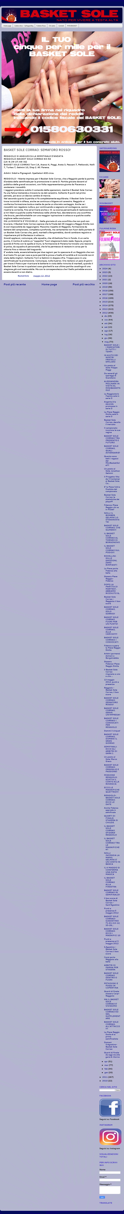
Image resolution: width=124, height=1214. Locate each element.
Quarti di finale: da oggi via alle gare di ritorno (112, 1054)
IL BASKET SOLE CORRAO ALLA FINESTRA (110, 882)
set (106, 327)
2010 (105, 1080)
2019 (105, 287)
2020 (105, 283)
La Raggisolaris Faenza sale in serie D (111, 395)
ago (106, 330)
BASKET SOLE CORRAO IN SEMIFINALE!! (112, 892)
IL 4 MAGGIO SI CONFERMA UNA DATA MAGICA (112, 871)
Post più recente (15, 284)
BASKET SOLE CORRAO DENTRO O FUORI (111, 976)
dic (106, 316)
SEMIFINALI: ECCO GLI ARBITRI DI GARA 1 (110, 750)
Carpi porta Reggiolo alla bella (111, 959)
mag (106, 341)
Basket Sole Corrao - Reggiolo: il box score (112, 600)
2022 (105, 276)
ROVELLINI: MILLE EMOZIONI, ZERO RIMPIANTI (110, 560)
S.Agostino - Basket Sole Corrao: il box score (111, 950)
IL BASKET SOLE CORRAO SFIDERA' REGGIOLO (110, 830)
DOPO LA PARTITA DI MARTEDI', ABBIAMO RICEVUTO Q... (112, 589)
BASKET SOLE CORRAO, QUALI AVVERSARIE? (112, 449)
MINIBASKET (72, 26)
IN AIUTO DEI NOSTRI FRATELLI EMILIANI (111, 358)
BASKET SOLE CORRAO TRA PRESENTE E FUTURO (112, 439)
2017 (105, 294)
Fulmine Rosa (41, 26)
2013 (105, 309)
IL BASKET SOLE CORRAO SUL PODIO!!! (111, 549)
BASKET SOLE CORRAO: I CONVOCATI (111, 639)
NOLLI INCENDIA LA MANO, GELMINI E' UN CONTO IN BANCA (112, 858)
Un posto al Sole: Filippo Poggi (110, 367)
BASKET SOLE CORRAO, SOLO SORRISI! (111, 610)
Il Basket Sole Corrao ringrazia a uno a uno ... (112, 673)
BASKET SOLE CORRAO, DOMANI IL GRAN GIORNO (111, 738)
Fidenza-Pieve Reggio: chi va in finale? (111, 507)
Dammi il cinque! (112, 730)
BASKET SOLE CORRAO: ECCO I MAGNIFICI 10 (112, 932)
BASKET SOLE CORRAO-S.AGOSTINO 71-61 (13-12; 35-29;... (112, 920)
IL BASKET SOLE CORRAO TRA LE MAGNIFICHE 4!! (112, 844)
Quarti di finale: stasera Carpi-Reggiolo (112, 993)
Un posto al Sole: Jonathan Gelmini (112, 470)
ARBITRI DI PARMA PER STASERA (111, 967)
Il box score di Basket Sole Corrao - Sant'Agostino (111, 901)
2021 (105, 279)
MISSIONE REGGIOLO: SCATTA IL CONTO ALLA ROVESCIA (111, 779)
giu (106, 338)
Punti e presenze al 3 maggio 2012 (111, 941)
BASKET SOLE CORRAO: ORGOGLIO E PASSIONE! (111, 768)
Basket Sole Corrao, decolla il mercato (112, 422)
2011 (105, 1077)
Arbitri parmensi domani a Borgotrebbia (112, 655)
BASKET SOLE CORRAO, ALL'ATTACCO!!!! (112, 1025)
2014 (105, 305)
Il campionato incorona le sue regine (112, 430)
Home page (7, 26)
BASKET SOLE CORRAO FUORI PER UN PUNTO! (111, 620)
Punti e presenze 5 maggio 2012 (111, 910)
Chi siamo (52, 26)
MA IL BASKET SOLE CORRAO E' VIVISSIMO (111, 1002)
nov (106, 319)
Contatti (61, 26)
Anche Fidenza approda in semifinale (111, 810)
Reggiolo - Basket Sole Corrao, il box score (111, 691)
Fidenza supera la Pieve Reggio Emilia (112, 647)
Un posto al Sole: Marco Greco (110, 759)
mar (106, 1065)
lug (106, 334)
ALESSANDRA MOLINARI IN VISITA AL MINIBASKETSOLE (112, 385)
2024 (105, 268)
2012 (105, 312)
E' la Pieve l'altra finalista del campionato (112, 489)
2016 (105, 298)
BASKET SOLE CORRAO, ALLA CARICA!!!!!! (111, 630)
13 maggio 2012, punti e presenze (111, 681)
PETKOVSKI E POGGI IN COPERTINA (111, 985)
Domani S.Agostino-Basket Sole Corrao (110, 1045)
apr (106, 1061)
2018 (105, 290)
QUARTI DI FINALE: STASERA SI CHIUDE (111, 819)
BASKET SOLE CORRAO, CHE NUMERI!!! (112, 527)
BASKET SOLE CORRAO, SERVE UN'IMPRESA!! (112, 711)
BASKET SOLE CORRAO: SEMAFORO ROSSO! (111, 701)
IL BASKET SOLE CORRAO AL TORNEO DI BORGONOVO (112, 538)
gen (106, 1072)
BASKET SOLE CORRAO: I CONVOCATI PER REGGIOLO (111, 722)
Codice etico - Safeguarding (23, 26)
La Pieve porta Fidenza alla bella (111, 570)
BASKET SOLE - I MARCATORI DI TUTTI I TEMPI (112, 348)
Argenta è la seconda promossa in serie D (110, 405)
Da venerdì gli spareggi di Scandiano (110, 375)
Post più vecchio (84, 284)
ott (106, 323)
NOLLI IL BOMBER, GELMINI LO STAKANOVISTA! (111, 517)
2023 (105, 272)
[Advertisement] (49, 303)
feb (106, 1068)
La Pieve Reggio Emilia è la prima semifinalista (111, 1035)
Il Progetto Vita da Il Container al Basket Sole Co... (112, 480)
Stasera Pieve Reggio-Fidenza (110, 578)
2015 (105, 301)
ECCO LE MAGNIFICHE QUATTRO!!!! (111, 789)
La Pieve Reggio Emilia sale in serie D (111, 414)
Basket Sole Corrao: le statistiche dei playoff (111, 498)
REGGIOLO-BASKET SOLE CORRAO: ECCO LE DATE (112, 800)
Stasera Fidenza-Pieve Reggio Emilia (111, 663)
